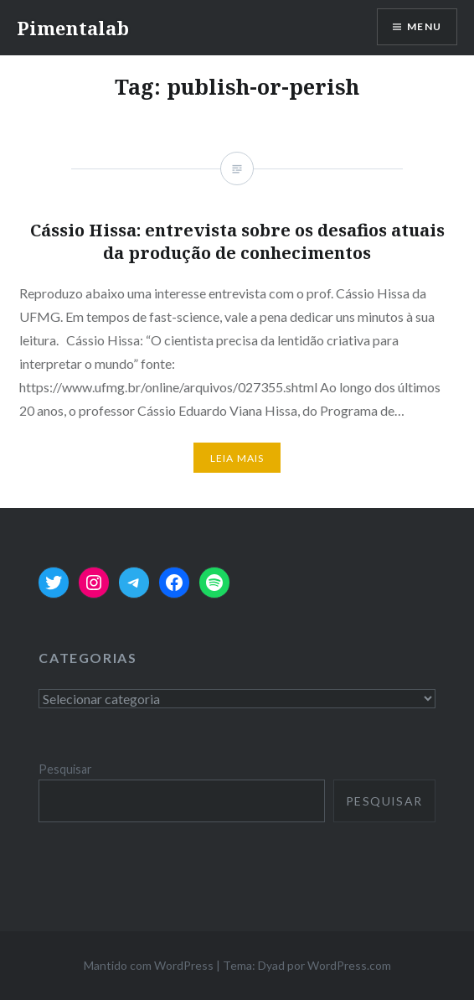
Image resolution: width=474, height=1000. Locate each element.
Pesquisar (65, 769)
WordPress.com (349, 965)
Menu (424, 26)
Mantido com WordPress (149, 965)
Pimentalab (73, 27)
